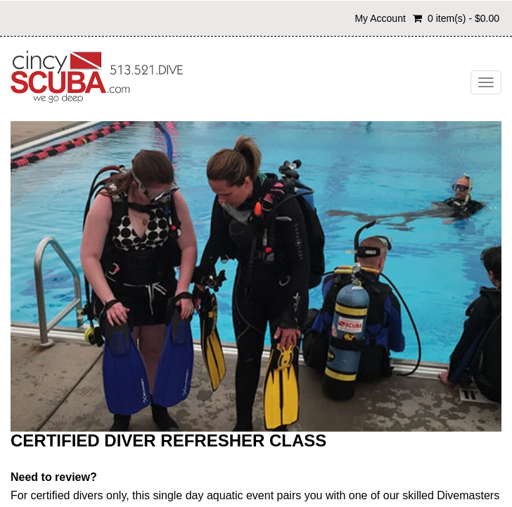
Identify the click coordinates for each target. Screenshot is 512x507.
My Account (379, 18)
